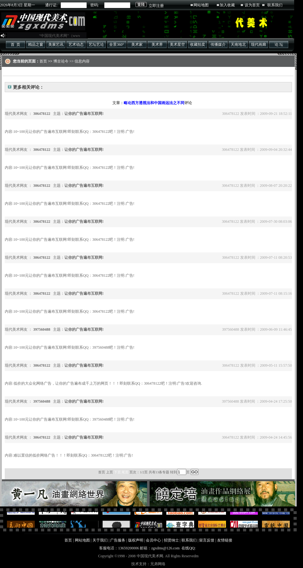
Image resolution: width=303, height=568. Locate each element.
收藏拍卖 (197, 44)
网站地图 (201, 5)
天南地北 (238, 44)
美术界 (157, 44)
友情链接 (224, 540)
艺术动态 (76, 44)
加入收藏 (227, 5)
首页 (43, 61)
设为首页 (252, 5)
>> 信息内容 (79, 61)
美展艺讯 (55, 44)
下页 (117, 472)
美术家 (137, 44)
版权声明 (135, 540)
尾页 (125, 472)
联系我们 (274, 5)
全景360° (116, 44)
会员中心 (153, 540)
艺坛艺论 (96, 44)
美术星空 (177, 44)
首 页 (15, 44)
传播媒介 (218, 44)
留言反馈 (206, 540)
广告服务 (117, 540)
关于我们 (100, 540)
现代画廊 (258, 44)
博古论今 (60, 61)
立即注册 (156, 5)
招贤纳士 (171, 540)
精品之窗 (35, 44)
